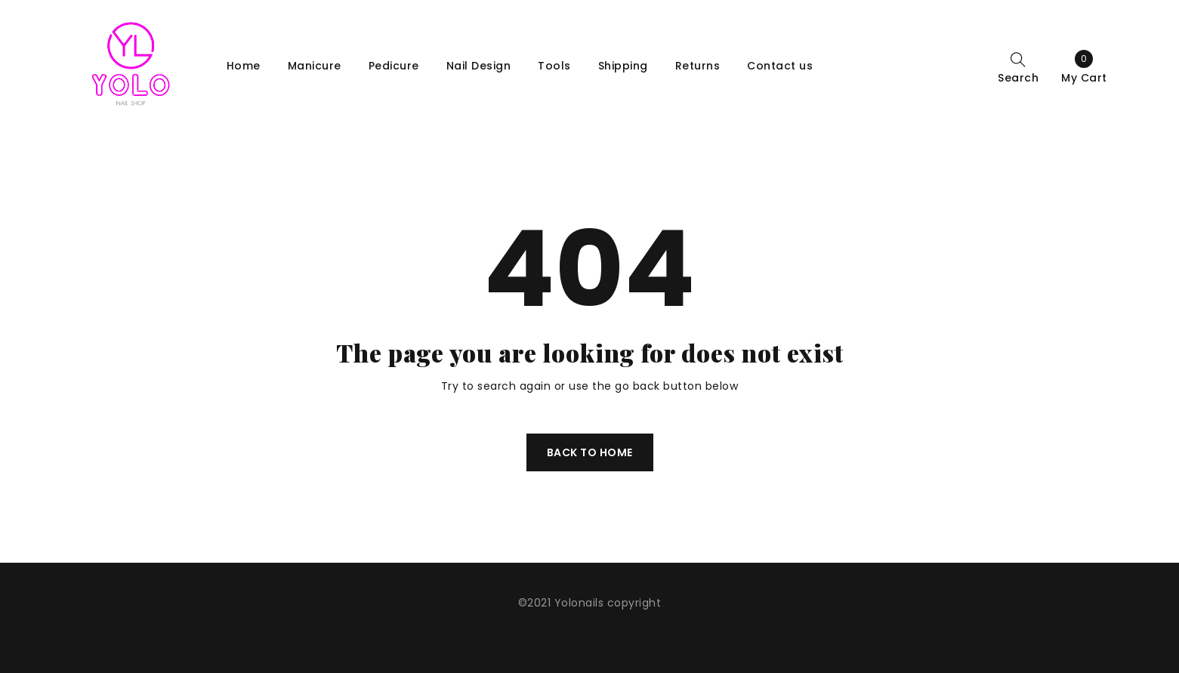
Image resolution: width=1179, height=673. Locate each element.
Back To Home (590, 452)
